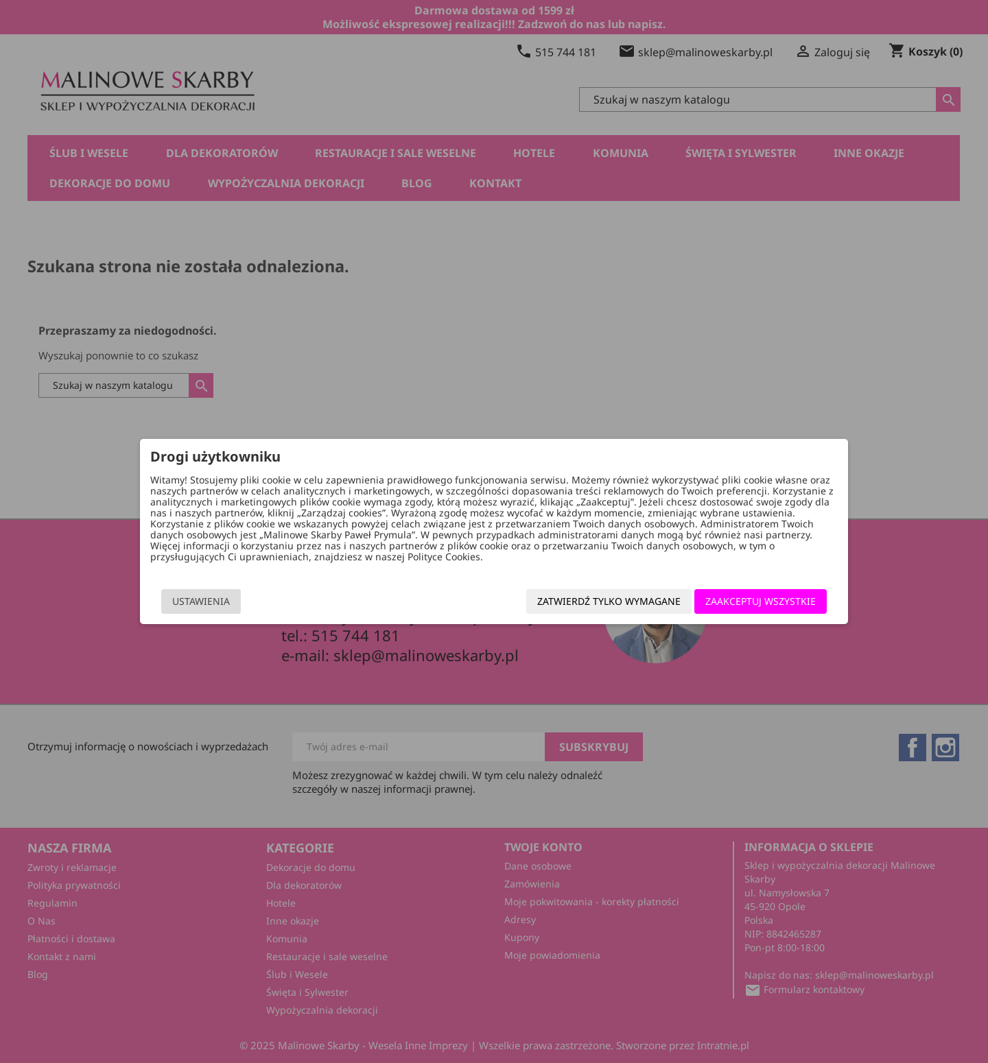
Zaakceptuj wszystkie (741, 603)
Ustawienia (220, 603)
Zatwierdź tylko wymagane (589, 603)
